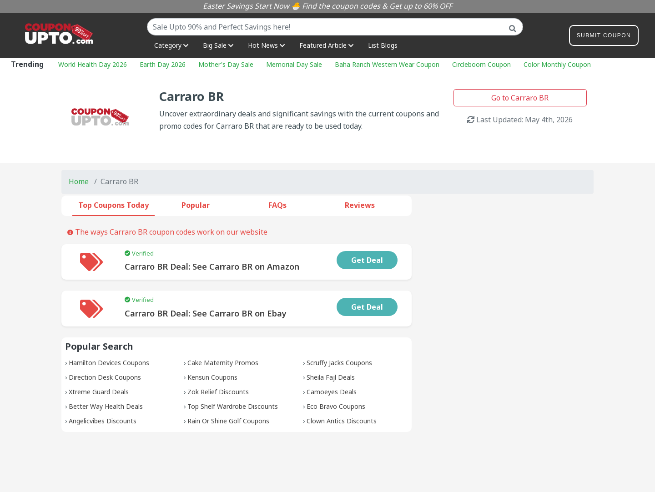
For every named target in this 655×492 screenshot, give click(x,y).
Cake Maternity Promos (222, 362)
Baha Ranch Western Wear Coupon (387, 64)
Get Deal (367, 260)
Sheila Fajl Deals (331, 377)
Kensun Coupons (212, 377)
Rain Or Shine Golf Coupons (228, 421)
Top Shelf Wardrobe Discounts (232, 406)
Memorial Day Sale (294, 64)
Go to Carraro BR (520, 98)
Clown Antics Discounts (342, 421)
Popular (195, 205)
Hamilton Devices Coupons (109, 362)
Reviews (360, 205)
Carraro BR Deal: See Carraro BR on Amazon (212, 266)
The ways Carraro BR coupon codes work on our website (167, 232)
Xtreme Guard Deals (99, 391)
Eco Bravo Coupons (336, 406)
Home (79, 181)
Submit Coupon (604, 37)
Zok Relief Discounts (218, 391)
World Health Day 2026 (92, 64)
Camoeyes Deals (332, 391)
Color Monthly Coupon (557, 64)
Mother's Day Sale (225, 64)
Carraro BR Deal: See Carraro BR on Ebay (206, 313)
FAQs (277, 205)
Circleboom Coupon (481, 64)
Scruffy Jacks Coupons (339, 362)
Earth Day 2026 (163, 64)
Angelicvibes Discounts (102, 421)
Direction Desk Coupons (105, 377)
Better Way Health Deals (106, 406)
